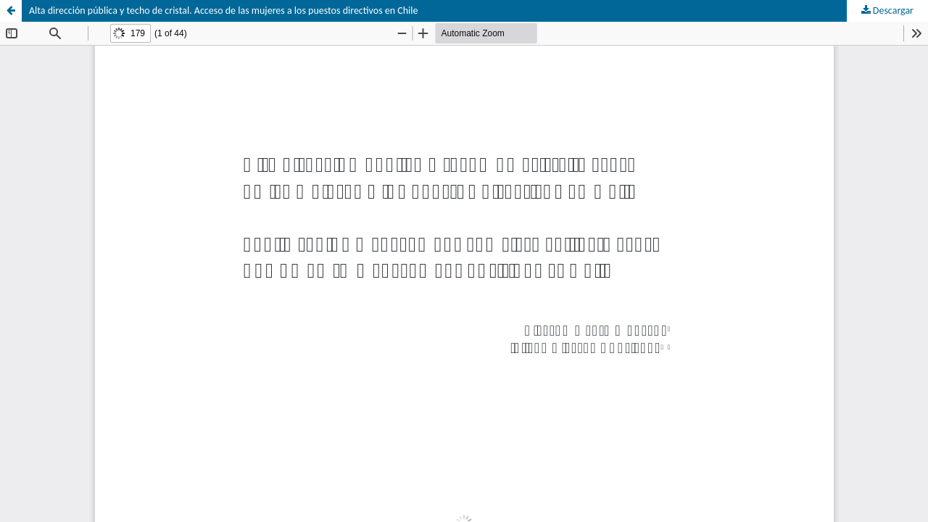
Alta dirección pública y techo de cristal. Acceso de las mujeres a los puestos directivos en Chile (223, 10)
